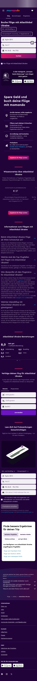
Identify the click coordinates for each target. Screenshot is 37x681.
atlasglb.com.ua (21, 297)
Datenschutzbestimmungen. (24, 512)
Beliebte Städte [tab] (25, 534)
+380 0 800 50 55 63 (24, 295)
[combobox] (9, 29)
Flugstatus (20, 280)
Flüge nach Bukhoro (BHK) (12, 553)
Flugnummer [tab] (15, 388)
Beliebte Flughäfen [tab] (11, 534)
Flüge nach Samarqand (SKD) (13, 556)
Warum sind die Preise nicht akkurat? (19, 589)
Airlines (14, 596)
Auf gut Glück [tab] (22, 539)
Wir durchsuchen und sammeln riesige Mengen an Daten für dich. (19, 585)
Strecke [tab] (5, 388)
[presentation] (29, 81)
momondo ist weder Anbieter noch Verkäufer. (19, 581)
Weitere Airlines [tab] (10, 539)
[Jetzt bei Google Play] (17, 81)
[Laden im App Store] (29, 81)
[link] (18, 158)
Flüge (8, 596)
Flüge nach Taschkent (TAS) (12, 551)
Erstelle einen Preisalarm (17, 147)
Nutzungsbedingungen (7, 512)
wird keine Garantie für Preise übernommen (19, 576)
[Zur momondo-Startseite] (13, 10)
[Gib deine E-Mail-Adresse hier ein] (20, 492)
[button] (3, 10)
